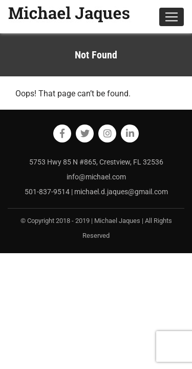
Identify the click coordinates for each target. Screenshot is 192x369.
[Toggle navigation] (171, 17)
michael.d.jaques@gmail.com (121, 192)
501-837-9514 (48, 192)
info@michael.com (96, 177)
